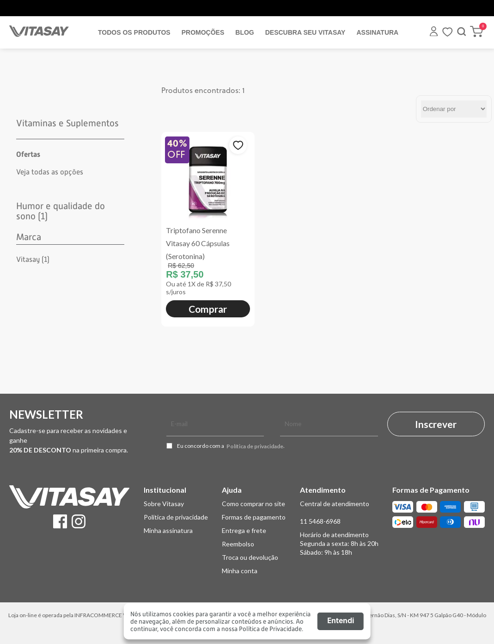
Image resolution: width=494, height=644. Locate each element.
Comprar (208, 309)
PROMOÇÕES (203, 32)
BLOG (244, 32)
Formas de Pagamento (431, 489)
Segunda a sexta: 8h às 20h (339, 543)
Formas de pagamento (254, 517)
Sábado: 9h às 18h (326, 552)
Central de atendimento (334, 504)
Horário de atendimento (334, 535)
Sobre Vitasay (164, 504)
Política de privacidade (254, 446)
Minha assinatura (168, 530)
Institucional (165, 489)
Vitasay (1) (32, 259)
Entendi (340, 621)
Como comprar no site (253, 504)
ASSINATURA (377, 32)
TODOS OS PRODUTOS (134, 32)
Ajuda (232, 489)
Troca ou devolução (250, 557)
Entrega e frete (244, 530)
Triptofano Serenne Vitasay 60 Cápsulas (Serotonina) (198, 243)
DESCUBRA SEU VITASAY (305, 32)
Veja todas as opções (49, 172)
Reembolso (238, 544)
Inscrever (436, 424)
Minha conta (239, 571)
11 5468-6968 (320, 521)
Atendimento (323, 489)
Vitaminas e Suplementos (67, 123)
